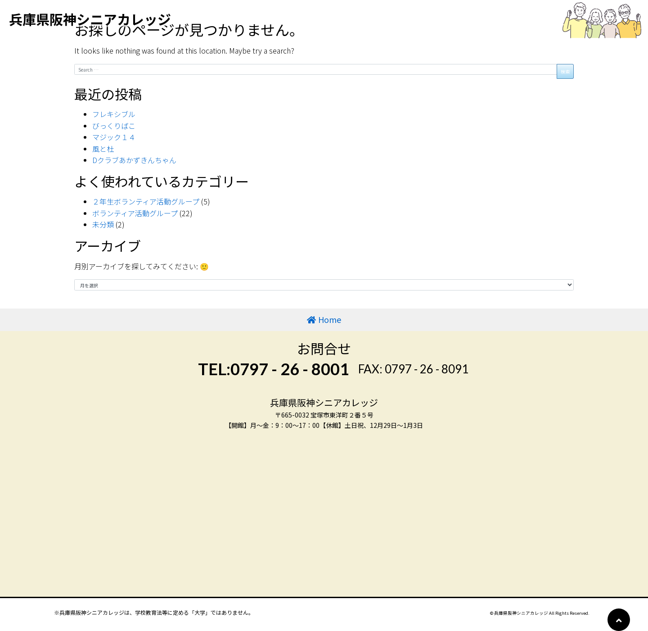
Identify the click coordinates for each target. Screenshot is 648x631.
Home (329, 319)
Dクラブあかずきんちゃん (134, 159)
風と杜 (103, 148)
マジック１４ (113, 137)
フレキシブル (113, 114)
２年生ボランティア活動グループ (145, 201)
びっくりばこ (113, 125)
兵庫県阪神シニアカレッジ (90, 19)
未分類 (103, 224)
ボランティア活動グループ (135, 213)
